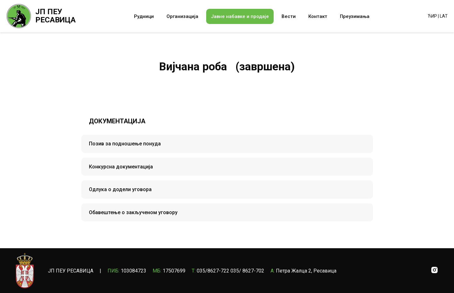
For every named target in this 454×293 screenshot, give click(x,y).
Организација (182, 16)
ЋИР (432, 16)
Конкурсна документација (121, 167)
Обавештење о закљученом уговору (133, 212)
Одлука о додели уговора (120, 189)
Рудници (144, 16)
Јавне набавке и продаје (240, 16)
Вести (289, 16)
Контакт (317, 16)
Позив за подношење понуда (125, 144)
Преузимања (355, 16)
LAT (444, 16)
